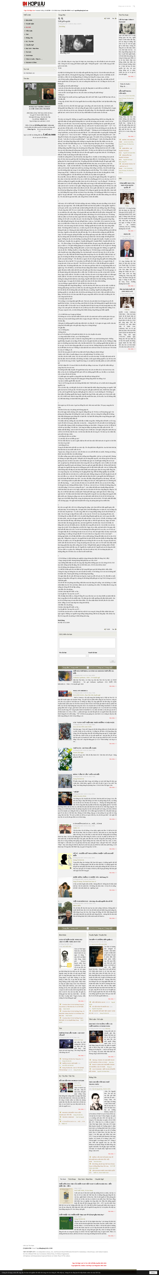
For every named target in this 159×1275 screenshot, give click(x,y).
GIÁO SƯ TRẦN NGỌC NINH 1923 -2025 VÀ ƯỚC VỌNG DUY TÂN (70, 941)
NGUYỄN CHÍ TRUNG (68, 1065)
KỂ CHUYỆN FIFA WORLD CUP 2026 (71, 1080)
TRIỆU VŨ (76, 828)
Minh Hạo (107, 1028)
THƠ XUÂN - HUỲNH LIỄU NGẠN (84, 748)
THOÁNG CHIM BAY (68, 1117)
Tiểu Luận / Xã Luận (96, 1019)
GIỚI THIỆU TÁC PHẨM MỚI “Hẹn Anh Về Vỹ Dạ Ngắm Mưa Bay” (81, 1215)
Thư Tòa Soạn (123, 15)
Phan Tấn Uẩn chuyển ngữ (92, 695)
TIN (120, 178)
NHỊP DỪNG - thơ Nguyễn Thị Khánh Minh (125, 150)
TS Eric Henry (89, 1190)
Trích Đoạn (72, 1179)
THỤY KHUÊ (66, 1009)
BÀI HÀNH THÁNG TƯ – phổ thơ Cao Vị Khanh (127, 166)
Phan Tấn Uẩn (77, 1085)
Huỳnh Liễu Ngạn (78, 752)
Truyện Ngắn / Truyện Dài (97, 935)
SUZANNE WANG (78, 695)
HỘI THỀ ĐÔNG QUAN (98, 1002)
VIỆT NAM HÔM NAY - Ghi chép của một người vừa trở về (92, 901)
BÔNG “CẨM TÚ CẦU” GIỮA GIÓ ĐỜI (86, 774)
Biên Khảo (62, 935)
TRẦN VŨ (95, 1172)
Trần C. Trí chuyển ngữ (93, 677)
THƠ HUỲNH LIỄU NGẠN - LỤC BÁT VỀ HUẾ (72, 1034)
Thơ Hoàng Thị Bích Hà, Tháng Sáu (71, 1059)
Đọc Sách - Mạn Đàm (85, 1179)
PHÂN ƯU (127, 234)
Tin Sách (63, 1179)
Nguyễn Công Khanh (97, 1008)
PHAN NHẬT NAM (103, 1172)
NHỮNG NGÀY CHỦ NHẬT (70, 1063)
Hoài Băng (62, 26)
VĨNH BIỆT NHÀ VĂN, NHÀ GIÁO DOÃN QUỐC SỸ (127, 185)
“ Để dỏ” (76, 792)
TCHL (127, 206)
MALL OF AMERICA (80, 690)
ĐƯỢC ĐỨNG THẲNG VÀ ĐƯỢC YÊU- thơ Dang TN (90, 877)
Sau (113, 18)
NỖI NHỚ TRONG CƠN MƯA (125, 92)
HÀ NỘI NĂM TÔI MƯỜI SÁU (100, 1006)
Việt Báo (127, 309)
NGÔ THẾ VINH (67, 946)
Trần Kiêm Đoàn (98, 1161)
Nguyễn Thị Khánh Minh (103, 1071)
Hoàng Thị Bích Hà (78, 779)
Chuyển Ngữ (99, 1179)
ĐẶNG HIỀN (77, 905)
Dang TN (124, 161)
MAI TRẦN (95, 1168)
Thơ (60, 1028)
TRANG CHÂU (107, 1089)
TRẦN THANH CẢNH (79, 796)
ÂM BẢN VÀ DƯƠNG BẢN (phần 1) (100, 939)
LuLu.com (51, 125)
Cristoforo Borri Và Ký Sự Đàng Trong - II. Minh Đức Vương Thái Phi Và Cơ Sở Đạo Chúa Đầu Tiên (72, 1013)
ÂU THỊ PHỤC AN (29, 73)
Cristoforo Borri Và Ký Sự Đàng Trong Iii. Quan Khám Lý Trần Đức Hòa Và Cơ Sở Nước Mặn (71, 1007)
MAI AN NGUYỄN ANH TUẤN (82, 727)
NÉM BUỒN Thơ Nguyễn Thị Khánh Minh (125, 157)
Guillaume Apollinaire (79, 677)
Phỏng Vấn (92, 1077)
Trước (108, 18)
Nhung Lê (109, 1066)
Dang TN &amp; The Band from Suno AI (84, 881)
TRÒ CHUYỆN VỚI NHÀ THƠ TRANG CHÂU (99, 1083)
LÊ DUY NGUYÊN (130, 95)
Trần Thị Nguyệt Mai (97, 1089)
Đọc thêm (112, 686)
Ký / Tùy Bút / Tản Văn (67, 1076)
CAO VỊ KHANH (128, 168)
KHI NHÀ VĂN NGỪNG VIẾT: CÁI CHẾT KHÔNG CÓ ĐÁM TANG (100, 1025)
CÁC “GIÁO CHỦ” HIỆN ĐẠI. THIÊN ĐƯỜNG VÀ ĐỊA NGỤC (94, 722)
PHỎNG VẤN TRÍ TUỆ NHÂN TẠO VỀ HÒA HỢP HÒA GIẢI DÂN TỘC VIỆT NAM (101, 1159)
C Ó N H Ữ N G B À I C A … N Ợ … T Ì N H (87, 823)
